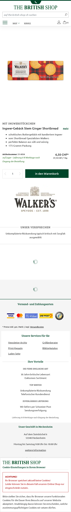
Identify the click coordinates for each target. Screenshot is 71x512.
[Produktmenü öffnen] (6, 22)
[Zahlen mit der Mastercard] (19, 315)
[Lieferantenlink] (35, 198)
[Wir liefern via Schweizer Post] (46, 315)
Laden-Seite (14, 353)
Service (27, 23)
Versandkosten (37, 327)
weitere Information (35, 450)
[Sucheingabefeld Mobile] (33, 14)
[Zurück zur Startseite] (35, 7)
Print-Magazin (15, 348)
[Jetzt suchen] (66, 14)
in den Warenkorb (47, 173)
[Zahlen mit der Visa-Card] (10, 315)
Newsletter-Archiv (17, 342)
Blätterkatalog (50, 348)
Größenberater (50, 342)
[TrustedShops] (59, 316)
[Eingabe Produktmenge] (12, 174)
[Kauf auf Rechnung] (31, 315)
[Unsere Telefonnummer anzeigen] (35, 2)
